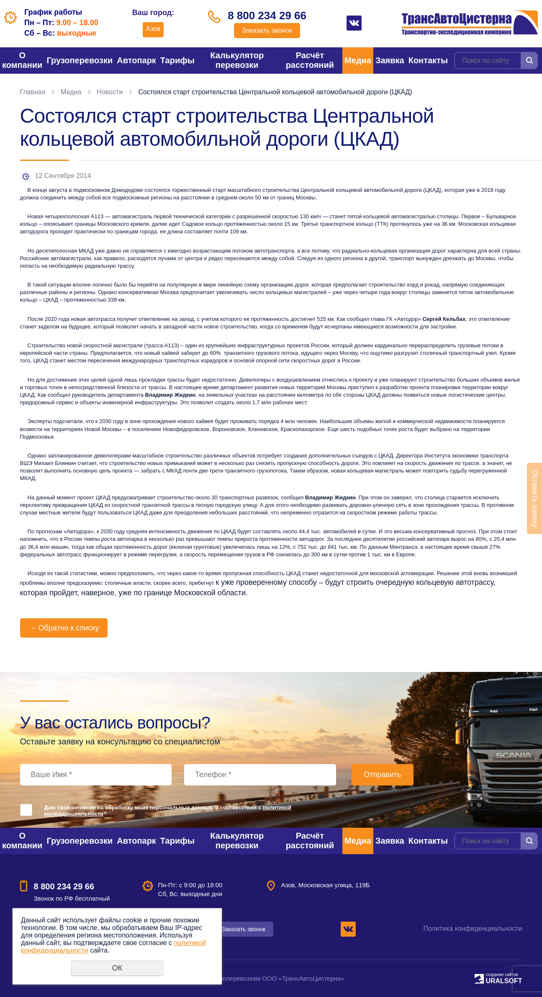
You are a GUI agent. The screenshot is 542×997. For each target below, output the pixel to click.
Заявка (389, 60)
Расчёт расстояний (310, 60)
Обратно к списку (64, 628)
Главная (33, 92)
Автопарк (136, 60)
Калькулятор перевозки (237, 60)
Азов (153, 28)
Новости (110, 92)
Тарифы (177, 60)
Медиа (357, 60)
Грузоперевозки (79, 60)
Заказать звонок (267, 30)
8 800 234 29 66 (267, 15)
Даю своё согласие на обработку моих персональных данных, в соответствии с (168, 810)
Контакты (428, 60)
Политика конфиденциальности (472, 928)
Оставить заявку (535, 498)
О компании (22, 60)
